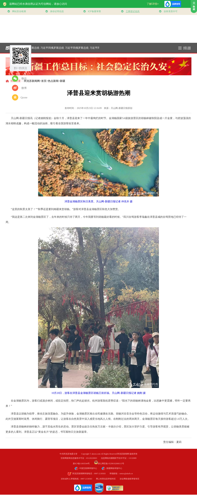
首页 (43, 81)
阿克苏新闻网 (32, 81)
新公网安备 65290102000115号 (109, 463)
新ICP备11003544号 (83, 463)
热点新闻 (53, 81)
